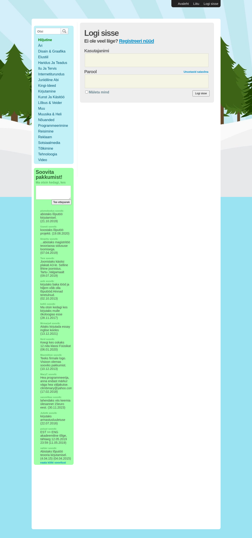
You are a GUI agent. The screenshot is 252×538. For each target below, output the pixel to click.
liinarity (44, 239)
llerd (42, 339)
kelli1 (43, 304)
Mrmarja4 (45, 323)
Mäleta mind (99, 92)
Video (42, 160)
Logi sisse (211, 3)
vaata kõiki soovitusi (53, 462)
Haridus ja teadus (52, 63)
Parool (90, 71)
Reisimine (46, 131)
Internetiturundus (51, 74)
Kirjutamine (47, 91)
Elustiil (43, 57)
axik (42, 281)
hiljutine (45, 40)
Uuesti (44, 226)
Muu (41, 108)
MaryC (44, 374)
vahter (44, 448)
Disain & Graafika (52, 51)
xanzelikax (46, 397)
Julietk (44, 413)
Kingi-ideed (47, 85)
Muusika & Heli (50, 114)
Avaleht (183, 3)
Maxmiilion (46, 355)
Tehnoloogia (47, 154)
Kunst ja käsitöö (51, 97)
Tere (42, 258)
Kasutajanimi (96, 50)
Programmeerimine (53, 125)
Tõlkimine (45, 148)
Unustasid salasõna (196, 71)
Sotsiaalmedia (49, 143)
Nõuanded (46, 120)
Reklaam (45, 137)
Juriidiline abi (48, 80)
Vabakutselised (58, 9)
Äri (40, 45)
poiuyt (44, 428)
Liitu (196, 3)
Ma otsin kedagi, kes (51, 182)
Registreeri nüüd (136, 41)
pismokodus (47, 210)
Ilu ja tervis (47, 68)
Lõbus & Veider (50, 103)
